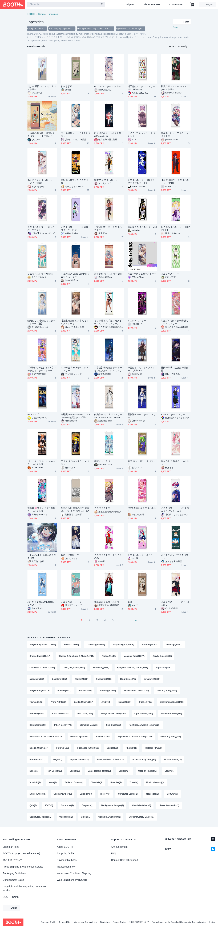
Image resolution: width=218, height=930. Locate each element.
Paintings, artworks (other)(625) (144, 725)
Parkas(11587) (109, 656)
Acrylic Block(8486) (162, 656)
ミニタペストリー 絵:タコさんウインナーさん (175, 509)
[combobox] (66, 4)
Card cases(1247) (61, 713)
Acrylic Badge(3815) (40, 690)
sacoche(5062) (37, 679)
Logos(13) (75, 771)
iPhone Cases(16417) (40, 656)
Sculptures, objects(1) (40, 817)
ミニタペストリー (170, 274)
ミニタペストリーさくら (140, 555)
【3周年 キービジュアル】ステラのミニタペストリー (42, 369)
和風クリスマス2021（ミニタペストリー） (175, 88)
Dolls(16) (34, 771)
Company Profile (48, 922)
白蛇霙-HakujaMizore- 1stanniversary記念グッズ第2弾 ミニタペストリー (75, 416)
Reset (175, 27)
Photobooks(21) (37, 759)
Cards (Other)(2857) (83, 702)
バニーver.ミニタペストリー (142, 274)
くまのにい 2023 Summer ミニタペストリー (75, 275)
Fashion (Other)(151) (170, 736)
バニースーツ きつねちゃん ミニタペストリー (41, 463)
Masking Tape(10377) (134, 656)
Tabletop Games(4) (74, 782)
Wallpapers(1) (66, 817)
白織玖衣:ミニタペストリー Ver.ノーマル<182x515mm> (108, 416)
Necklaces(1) (67, 805)
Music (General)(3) (155, 782)
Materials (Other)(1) (141, 805)
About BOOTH (151, 4)
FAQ (113, 853)
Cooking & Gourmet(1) (109, 817)
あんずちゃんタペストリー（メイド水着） (41, 181)
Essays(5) (169, 771)
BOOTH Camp (11, 897)
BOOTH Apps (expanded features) (21, 853)
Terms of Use (65, 922)
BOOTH (31, 14)
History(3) (105, 794)
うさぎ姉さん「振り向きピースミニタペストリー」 (108, 322)
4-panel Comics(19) (79, 759)
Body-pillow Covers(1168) (113, 713)
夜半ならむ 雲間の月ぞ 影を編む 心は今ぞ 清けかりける (75, 509)
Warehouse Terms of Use (85, 922)
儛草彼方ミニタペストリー (108, 602)
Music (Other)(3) (38, 794)
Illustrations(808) (38, 725)
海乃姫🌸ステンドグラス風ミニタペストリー (41, 509)
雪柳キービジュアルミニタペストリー (174, 134)
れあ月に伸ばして (70, 555)
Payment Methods (67, 860)
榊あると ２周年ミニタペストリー (175, 463)
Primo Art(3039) (58, 702)
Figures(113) (62, 748)
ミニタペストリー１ (71, 602)
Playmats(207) (102, 736)
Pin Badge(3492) (108, 690)
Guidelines (105, 922)
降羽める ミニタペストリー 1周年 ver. (141, 369)
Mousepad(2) (152, 794)
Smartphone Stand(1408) (172, 702)
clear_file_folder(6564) (74, 667)
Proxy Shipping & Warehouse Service (23, 866)
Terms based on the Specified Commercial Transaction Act (179, 922)
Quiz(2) (33, 805)
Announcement (119, 846)
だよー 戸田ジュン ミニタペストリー (41, 88)
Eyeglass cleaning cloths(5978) (132, 667)
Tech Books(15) (54, 771)
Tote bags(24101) (173, 644)
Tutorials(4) (96, 782)
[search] (102, 4)
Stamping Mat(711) (89, 725)
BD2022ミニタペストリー (107, 86)
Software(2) (172, 794)
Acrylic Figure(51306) (123, 644)
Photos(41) (131, 748)
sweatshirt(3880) (152, 679)
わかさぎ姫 (66, 86)
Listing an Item (11, 846)
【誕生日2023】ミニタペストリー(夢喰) (175, 181)
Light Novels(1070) (143, 713)
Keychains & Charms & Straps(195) (135, 736)
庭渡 (130, 602)
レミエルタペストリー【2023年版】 (175, 228)
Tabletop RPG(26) (153, 748)
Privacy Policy (119, 922)
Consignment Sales (13, 879)
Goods (41, 14)
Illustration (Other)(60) (88, 748)
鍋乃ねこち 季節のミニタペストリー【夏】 (41, 322)
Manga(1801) (124, 702)
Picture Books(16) (173, 759)
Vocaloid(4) (35, 782)
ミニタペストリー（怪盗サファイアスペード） (141, 181)
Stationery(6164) (101, 667)
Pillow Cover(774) (63, 725)
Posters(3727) (64, 690)
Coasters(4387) (59, 679)
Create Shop (176, 4)
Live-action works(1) (169, 805)
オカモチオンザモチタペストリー (174, 556)
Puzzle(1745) (145, 702)
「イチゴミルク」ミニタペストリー (141, 134)
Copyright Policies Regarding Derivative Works (24, 888)
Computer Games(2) (128, 794)
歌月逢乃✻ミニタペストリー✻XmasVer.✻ (108, 134)
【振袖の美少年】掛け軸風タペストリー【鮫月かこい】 (41, 135)
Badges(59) (112, 748)
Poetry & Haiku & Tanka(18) (110, 759)
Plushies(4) (116, 782)
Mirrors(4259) (81, 679)
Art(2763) (105, 702)
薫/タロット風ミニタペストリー (142, 463)
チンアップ (33, 414)
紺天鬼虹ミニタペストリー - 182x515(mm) (142, 88)
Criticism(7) (124, 771)
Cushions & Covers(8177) (42, 667)
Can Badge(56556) (96, 644)
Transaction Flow (66, 866)
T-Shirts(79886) (71, 644)
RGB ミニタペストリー (173, 414)
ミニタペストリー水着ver (40, 274)
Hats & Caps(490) (79, 736)
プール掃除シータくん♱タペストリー (75, 134)
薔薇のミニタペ (102, 461)
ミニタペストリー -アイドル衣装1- (175, 603)
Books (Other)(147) (39, 748)
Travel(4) (134, 782)
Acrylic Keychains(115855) (43, 644)
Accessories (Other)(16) (144, 759)
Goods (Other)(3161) (167, 690)
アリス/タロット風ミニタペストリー (75, 463)
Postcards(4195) (104, 679)
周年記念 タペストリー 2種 (108, 274)
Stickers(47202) (149, 644)
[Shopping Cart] (192, 4)
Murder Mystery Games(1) (141, 817)
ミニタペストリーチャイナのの (108, 556)
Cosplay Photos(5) (147, 771)
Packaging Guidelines (14, 873)
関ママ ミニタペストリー (107, 180)
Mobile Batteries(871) (171, 713)
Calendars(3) (86, 794)
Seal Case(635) (113, 725)
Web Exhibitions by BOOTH (72, 879)
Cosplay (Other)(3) (63, 794)
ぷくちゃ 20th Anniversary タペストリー (40, 603)
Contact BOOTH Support (124, 860)
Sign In (130, 4)
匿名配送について (12, 860)
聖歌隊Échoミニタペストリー (142, 416)
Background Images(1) (112, 805)
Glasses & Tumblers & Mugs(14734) (76, 656)
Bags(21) (57, 759)
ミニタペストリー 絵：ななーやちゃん (41, 228)
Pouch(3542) (85, 690)
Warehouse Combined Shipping (74, 873)
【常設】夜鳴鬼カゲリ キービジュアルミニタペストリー (108, 369)
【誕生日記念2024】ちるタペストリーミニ (75, 322)
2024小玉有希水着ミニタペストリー (75, 369)
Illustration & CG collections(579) (46, 736)
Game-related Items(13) (99, 771)
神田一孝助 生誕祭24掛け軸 (175, 369)
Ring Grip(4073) (128, 679)
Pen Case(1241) (85, 713)
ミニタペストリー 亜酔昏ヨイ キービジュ (74, 228)
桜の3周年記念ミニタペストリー (142, 509)
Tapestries (52, 14)
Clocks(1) (85, 817)
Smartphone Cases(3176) (136, 690)
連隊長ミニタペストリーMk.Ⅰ (142, 227)
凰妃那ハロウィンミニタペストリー (74, 181)
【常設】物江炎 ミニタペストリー (108, 228)
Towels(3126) (36, 702)
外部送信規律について (138, 922)
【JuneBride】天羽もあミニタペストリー (41, 556)
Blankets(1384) (37, 713)
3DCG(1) (49, 805)
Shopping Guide (65, 853)
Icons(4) (53, 782)
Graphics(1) (87, 805)
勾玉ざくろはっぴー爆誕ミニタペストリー (174, 322)
